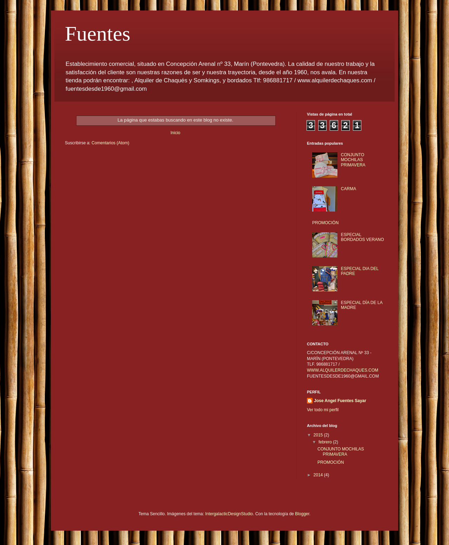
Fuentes (97, 33)
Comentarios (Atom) (110, 142)
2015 (319, 435)
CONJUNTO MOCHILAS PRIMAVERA (353, 159)
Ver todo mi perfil (323, 409)
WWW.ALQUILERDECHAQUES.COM (342, 370)
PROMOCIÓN (325, 222)
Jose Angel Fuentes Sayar (340, 400)
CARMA (348, 188)
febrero (326, 442)
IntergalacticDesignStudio (229, 513)
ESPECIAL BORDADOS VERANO (362, 237)
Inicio (175, 132)
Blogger (302, 513)
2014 (319, 474)
